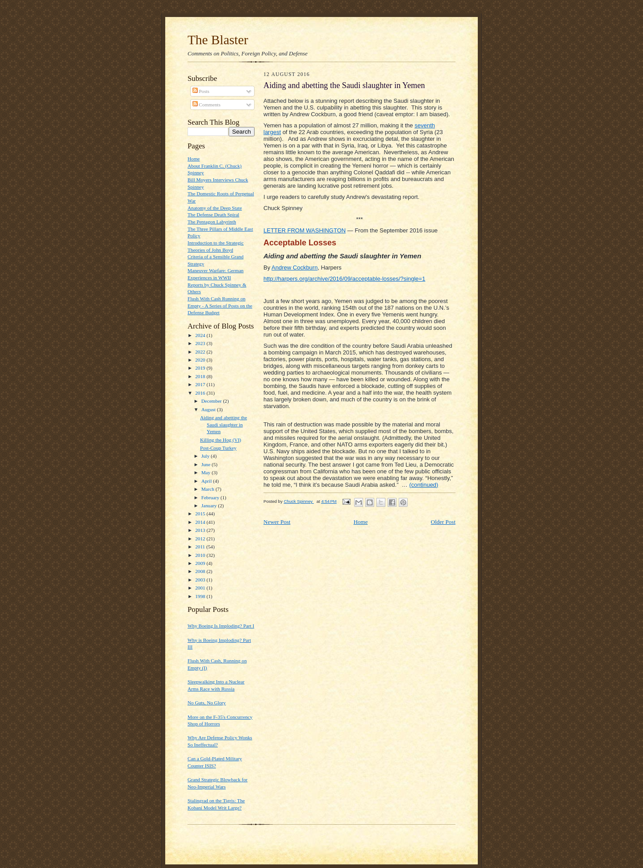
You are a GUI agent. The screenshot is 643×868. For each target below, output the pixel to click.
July (206, 456)
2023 (200, 343)
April (207, 481)
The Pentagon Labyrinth (212, 221)
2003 (200, 579)
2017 (200, 384)
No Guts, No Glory (207, 702)
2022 (200, 351)
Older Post (443, 521)
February (211, 497)
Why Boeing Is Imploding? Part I (221, 625)
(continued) (423, 484)
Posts (200, 91)
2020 (200, 359)
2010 (200, 555)
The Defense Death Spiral (213, 214)
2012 (200, 538)
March (208, 489)
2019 (200, 368)
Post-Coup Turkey (218, 448)
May (206, 472)
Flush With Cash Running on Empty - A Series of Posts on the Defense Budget (220, 305)
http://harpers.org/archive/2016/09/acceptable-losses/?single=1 (344, 278)
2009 (200, 563)
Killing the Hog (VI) (220, 439)
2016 (200, 393)
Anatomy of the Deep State (215, 208)
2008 (200, 571)
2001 (200, 587)
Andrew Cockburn (294, 267)
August (209, 409)
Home (194, 158)
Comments (206, 104)
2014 (200, 522)
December (212, 401)
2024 (200, 335)
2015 (200, 513)
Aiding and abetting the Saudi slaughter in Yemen (223, 424)
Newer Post (276, 521)
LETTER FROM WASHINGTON (304, 230)
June (206, 464)
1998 (200, 596)
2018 (200, 376)
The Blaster (218, 40)
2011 (200, 546)
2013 (200, 530)
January (209, 505)
